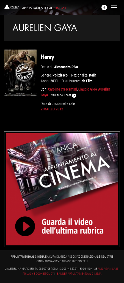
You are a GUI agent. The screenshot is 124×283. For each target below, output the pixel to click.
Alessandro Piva (66, 66)
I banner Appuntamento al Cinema (78, 274)
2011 (54, 80)
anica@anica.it (108, 269)
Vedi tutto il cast (63, 95)
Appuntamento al (44, 8)
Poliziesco (60, 75)
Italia (92, 75)
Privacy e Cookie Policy (38, 274)
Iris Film (86, 80)
